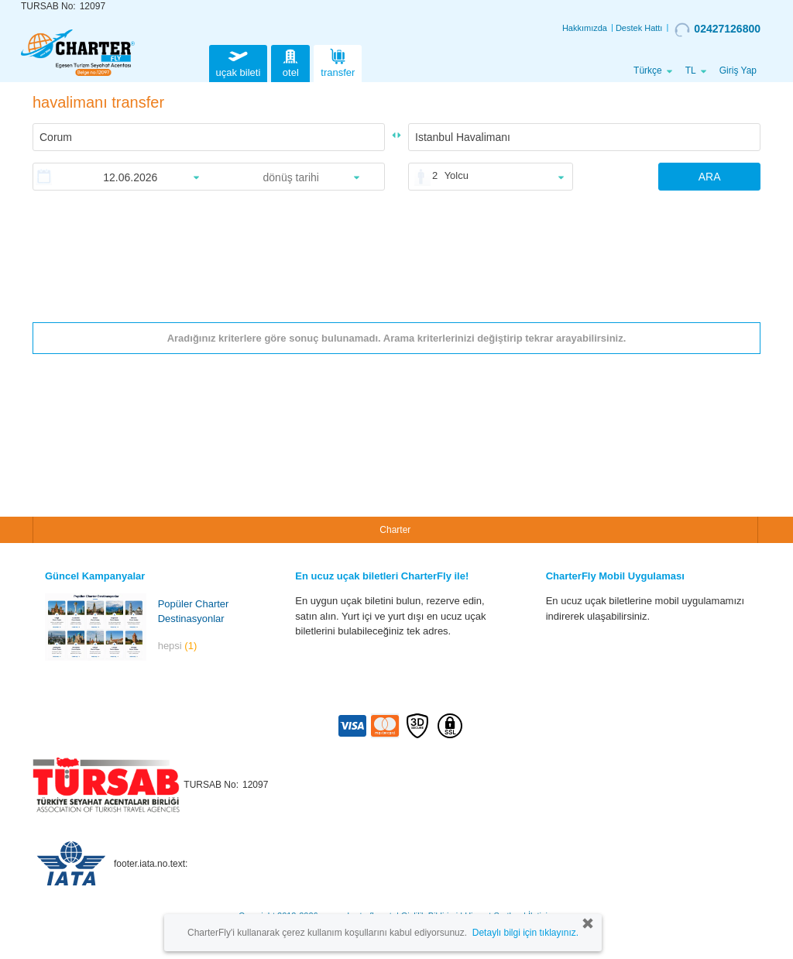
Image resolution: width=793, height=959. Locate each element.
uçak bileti (238, 61)
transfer (338, 61)
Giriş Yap (738, 70)
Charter (394, 529)
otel (290, 61)
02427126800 (717, 29)
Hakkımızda (584, 28)
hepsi (177, 645)
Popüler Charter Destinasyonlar (193, 611)
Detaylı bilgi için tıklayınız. (525, 932)
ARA (710, 176)
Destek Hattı (639, 28)
